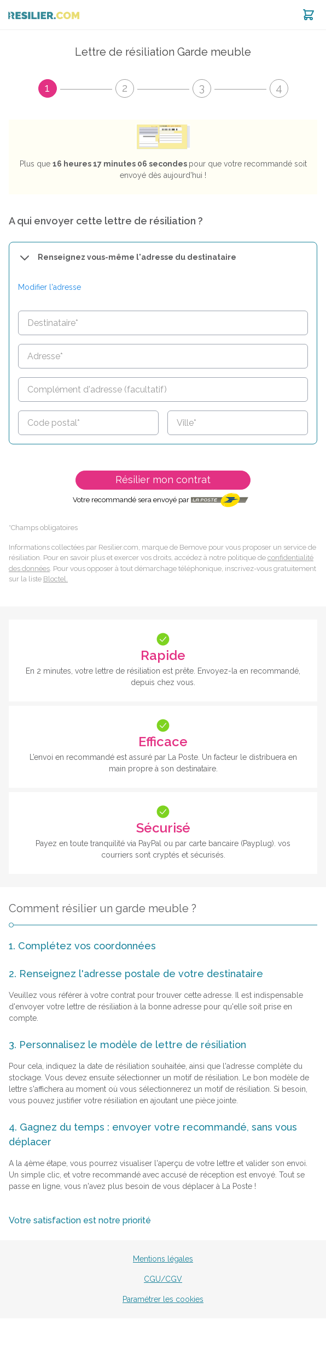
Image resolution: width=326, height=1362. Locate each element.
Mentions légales (163, 1258)
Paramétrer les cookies (163, 1299)
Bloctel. (55, 579)
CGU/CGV (163, 1279)
